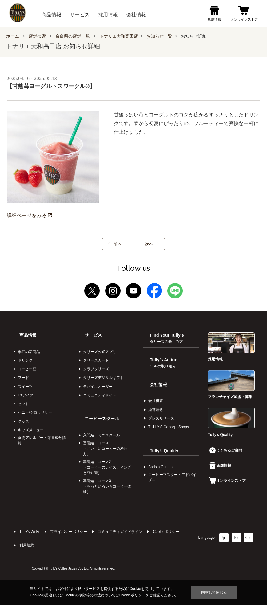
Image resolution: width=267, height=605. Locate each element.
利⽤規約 (26, 545)
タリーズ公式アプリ (99, 352)
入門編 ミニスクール (101, 435)
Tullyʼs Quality (164, 450)
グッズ (23, 421)
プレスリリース (161, 418)
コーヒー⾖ (27, 369)
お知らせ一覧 (159, 36)
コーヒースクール (102, 418)
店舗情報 (220, 465)
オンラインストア (227, 480)
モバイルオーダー (98, 386)
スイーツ (25, 386)
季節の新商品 (29, 352)
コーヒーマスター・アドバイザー (172, 477)
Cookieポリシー (166, 532)
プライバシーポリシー (68, 532)
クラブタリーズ (96, 369)
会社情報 (158, 384)
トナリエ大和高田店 (118, 36)
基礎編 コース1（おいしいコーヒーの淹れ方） (105, 448)
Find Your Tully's (167, 338)
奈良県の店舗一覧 (73, 36)
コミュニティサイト (99, 395)
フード (23, 378)
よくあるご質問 (225, 450)
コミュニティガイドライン (120, 532)
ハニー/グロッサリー (35, 412)
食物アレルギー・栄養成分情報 (42, 440)
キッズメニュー (31, 430)
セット (23, 404)
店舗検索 (37, 36)
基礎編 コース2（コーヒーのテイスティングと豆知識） (107, 467)
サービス (93, 335)
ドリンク (25, 360)
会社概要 (155, 401)
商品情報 (28, 335)
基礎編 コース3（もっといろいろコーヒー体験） (107, 486)
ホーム (12, 36)
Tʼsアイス (26, 395)
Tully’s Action (163, 362)
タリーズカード (96, 360)
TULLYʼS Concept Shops (168, 427)
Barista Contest (160, 467)
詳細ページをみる (29, 215)
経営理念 (155, 410)
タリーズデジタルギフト (103, 378)
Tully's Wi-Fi (29, 532)
